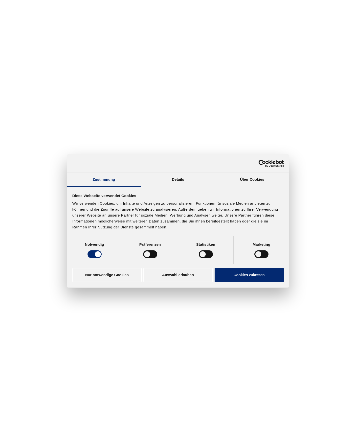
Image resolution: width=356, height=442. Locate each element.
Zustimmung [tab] (104, 179)
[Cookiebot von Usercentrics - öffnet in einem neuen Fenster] (262, 163)
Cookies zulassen (249, 275)
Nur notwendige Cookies (107, 275)
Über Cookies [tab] (252, 179)
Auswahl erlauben (178, 275)
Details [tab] (178, 179)
